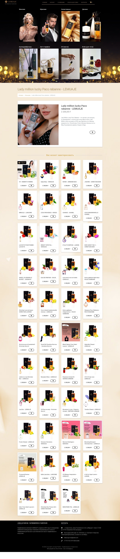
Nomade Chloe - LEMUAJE (46, 381)
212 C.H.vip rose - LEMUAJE (90, 381)
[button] (21, 124)
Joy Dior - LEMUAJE (25, 413)
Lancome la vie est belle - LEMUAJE (70, 280)
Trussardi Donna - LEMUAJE (25, 482)
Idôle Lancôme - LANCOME (46, 482)
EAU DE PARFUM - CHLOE (47, 280)
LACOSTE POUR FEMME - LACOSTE (27, 247)
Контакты (84, 2)
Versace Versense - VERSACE (47, 448)
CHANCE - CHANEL (69, 214)
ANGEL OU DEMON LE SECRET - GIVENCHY (26, 280)
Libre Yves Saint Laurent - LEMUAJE (27, 515)
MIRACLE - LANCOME (26, 214)
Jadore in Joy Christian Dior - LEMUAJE (26, 381)
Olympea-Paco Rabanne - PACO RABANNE (92, 312)
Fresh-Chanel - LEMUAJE (27, 447)
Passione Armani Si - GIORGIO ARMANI (69, 381)
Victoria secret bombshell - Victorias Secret (26, 347)
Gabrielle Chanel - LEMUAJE (90, 347)
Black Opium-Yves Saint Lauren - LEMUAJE (70, 347)
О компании (61, 2)
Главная (44, 2)
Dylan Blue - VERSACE (48, 182)
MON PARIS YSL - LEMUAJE (68, 515)
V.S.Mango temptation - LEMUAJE (70, 482)
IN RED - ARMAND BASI (70, 182)
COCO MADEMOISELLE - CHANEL (92, 215)
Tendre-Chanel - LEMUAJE (89, 414)
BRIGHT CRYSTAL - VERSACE (47, 247)
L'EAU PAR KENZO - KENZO (47, 215)
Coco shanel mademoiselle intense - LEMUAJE (48, 313)
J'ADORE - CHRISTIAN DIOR (91, 182)
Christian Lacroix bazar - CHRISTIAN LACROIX (27, 312)
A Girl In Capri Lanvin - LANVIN (91, 482)
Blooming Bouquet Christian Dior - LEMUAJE (90, 449)
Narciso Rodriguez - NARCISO (69, 448)
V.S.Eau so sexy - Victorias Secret (46, 414)
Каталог (52, 2)
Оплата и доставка (72, 2)
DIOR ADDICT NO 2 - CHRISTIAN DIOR (91, 247)
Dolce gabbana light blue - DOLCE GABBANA (92, 280)
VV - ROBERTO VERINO (26, 182)
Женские (27, 95)
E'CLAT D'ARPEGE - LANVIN (69, 247)
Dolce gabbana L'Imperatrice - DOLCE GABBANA (70, 313)
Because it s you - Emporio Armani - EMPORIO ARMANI (69, 414)
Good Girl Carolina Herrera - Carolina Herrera (47, 347)
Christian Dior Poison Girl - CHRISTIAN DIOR (48, 515)
